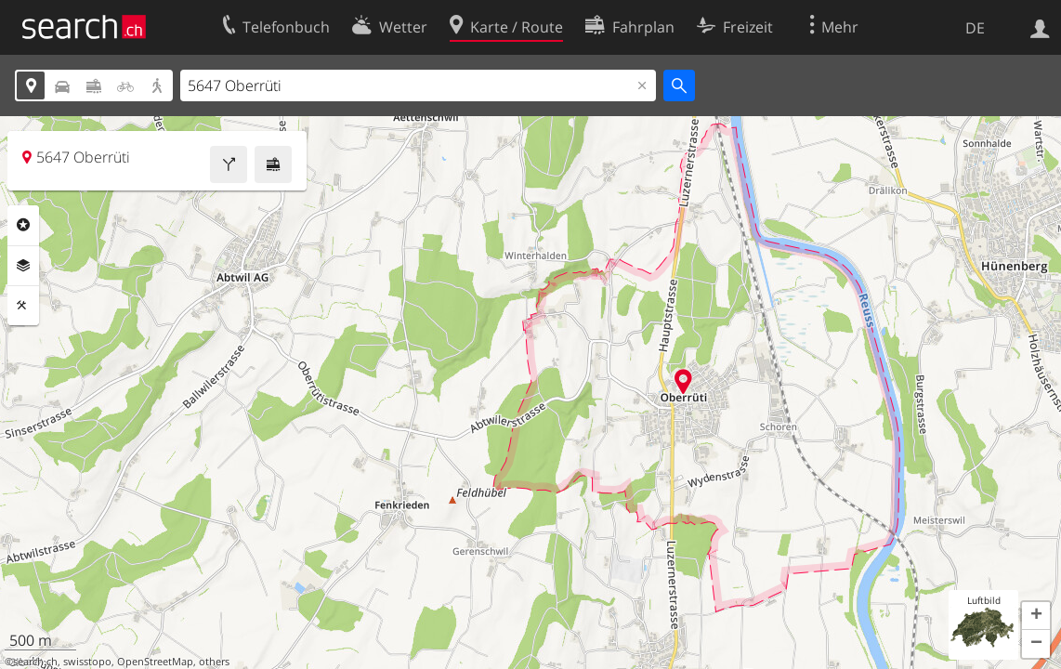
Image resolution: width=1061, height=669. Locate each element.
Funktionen (23, 305)
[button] (1036, 616)
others (214, 661)
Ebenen (23, 265)
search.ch (35, 661)
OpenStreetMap (155, 661)
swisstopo (87, 661)
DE (975, 28)
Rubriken (23, 224)
